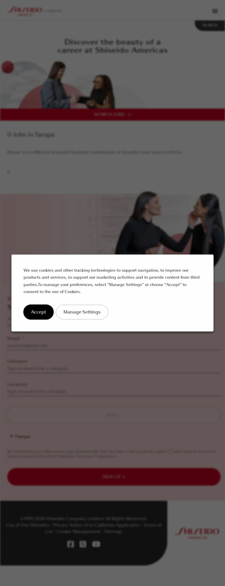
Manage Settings (83, 314)
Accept (41, 314)
